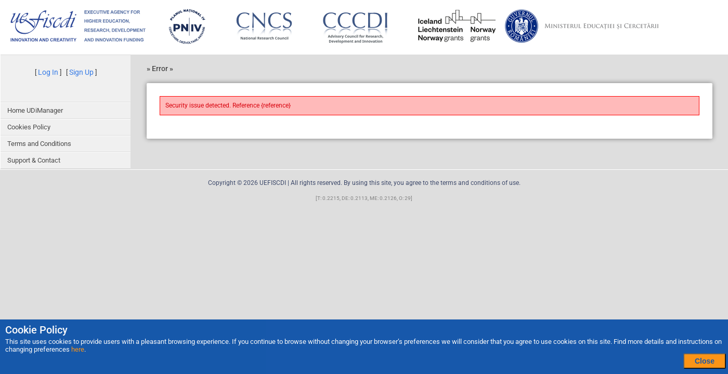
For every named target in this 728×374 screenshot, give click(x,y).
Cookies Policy (28, 127)
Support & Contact (33, 160)
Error (161, 68)
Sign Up (81, 72)
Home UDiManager (35, 110)
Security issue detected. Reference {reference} (228, 105)
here (77, 349)
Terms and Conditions (39, 144)
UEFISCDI (272, 182)
